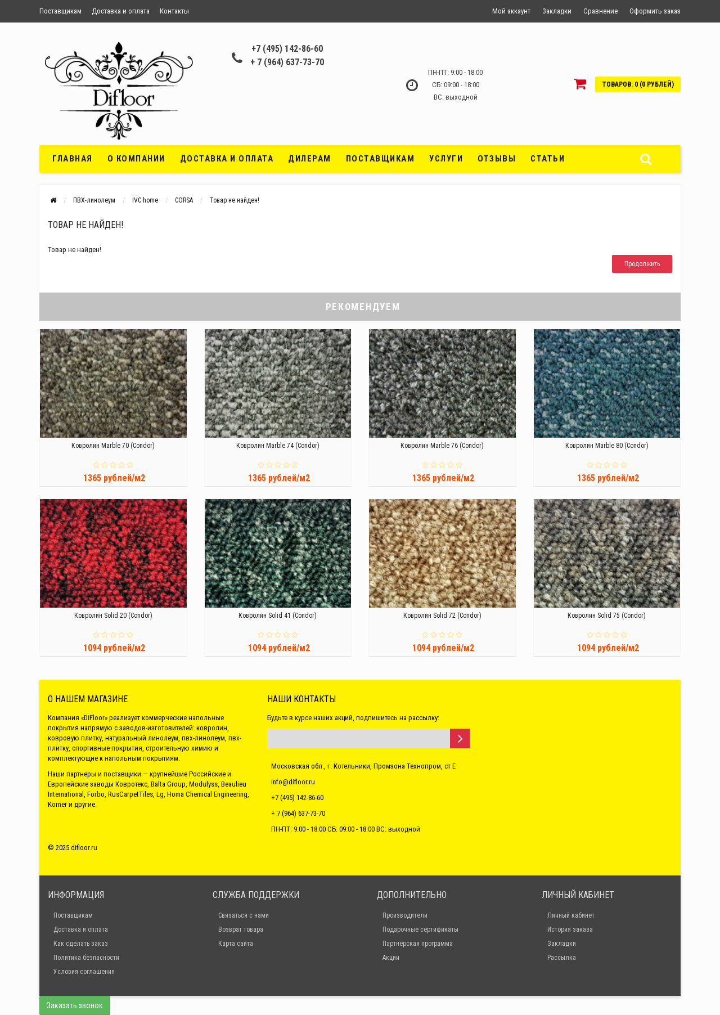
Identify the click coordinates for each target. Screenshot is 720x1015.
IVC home (145, 200)
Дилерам (309, 159)
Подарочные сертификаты (420, 929)
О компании (136, 159)
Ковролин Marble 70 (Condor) (113, 445)
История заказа (570, 929)
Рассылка (561, 958)
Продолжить (642, 264)
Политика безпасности (86, 958)
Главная (72, 159)
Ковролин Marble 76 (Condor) (442, 445)
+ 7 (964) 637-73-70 (287, 62)
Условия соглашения (84, 972)
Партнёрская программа (417, 943)
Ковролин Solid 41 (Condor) (277, 615)
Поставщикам (60, 11)
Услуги (446, 159)
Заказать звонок (75, 1005)
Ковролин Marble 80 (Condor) (607, 445)
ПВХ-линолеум (94, 200)
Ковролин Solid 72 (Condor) (442, 615)
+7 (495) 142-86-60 (287, 48)
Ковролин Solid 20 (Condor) (113, 615)
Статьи (547, 159)
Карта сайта (235, 943)
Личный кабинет (571, 915)
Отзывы (497, 159)
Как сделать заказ (80, 943)
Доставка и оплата (121, 11)
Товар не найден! (234, 200)
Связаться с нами (243, 915)
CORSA (184, 200)
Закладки (561, 943)
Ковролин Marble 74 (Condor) (278, 445)
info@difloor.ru (293, 782)
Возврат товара (240, 929)
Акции (390, 958)
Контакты (174, 11)
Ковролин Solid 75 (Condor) (607, 615)
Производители (405, 915)
